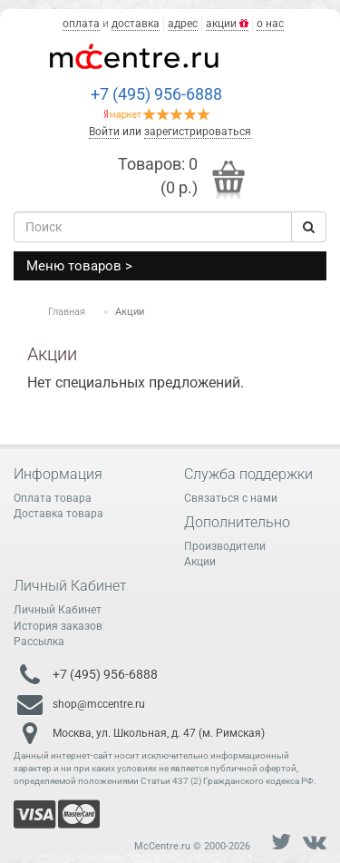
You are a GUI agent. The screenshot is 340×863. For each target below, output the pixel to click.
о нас (270, 23)
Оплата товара (53, 498)
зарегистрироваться (197, 131)
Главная (66, 312)
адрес (183, 23)
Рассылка (39, 641)
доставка (136, 23)
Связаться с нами (230, 498)
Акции (200, 561)
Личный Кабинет (58, 609)
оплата (81, 23)
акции (227, 23)
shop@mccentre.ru (99, 704)
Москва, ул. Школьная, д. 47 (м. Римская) (159, 733)
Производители (225, 546)
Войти (104, 131)
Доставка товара (58, 513)
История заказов (58, 626)
